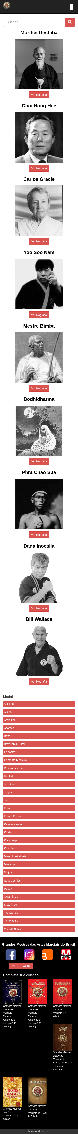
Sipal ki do (10, 904)
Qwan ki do (11, 896)
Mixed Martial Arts (15, 856)
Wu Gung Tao (12, 928)
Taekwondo (11, 912)
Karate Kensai (13, 816)
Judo (7, 800)
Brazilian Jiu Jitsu (15, 744)
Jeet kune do (12, 784)
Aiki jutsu (9, 703)
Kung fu (9, 848)
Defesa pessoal (13, 768)
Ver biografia (39, 94)
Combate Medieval (15, 760)
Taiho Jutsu (11, 920)
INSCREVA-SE (21, 966)
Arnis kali (9, 720)
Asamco (9, 728)
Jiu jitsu (8, 792)
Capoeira (9, 752)
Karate (8, 808)
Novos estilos (12, 880)
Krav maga (11, 840)
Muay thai (10, 864)
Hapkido (9, 776)
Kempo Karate (13, 824)
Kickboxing (11, 832)
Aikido (8, 712)
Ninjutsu (9, 872)
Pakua (8, 888)
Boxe (7, 736)
